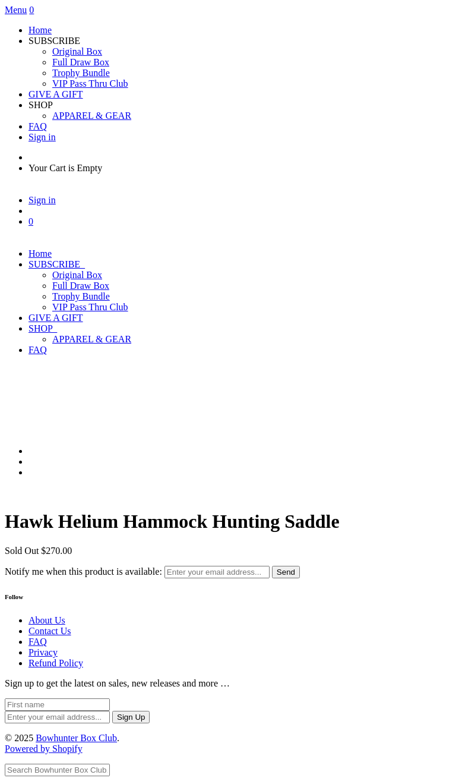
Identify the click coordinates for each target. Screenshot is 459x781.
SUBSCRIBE (57, 264)
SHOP (43, 328)
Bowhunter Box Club (76, 738)
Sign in (42, 137)
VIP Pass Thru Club (90, 83)
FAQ (38, 126)
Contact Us (50, 631)
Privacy (43, 652)
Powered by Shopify (44, 749)
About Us (47, 620)
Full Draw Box (80, 62)
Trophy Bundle (81, 73)
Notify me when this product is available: (83, 571)
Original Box (77, 51)
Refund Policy (56, 663)
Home (40, 30)
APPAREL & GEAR (91, 116)
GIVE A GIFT (56, 94)
